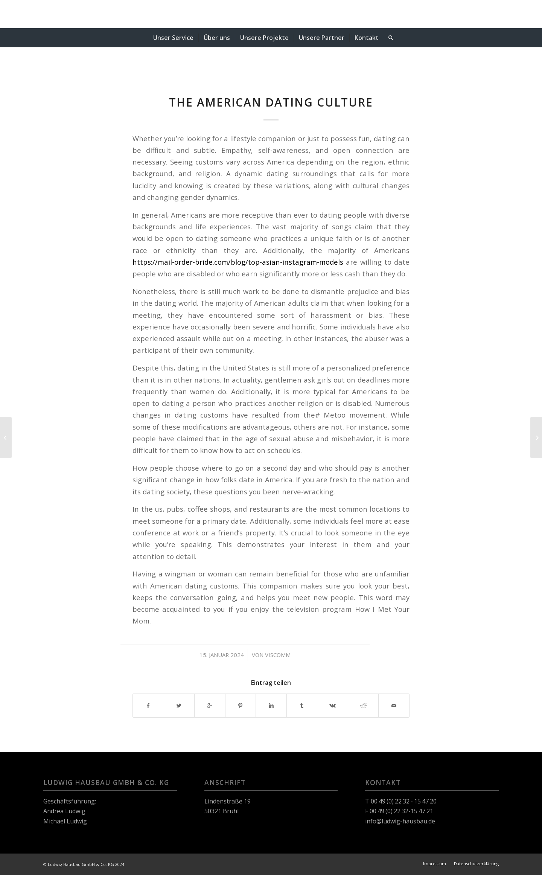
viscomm (278, 655)
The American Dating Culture (271, 102)
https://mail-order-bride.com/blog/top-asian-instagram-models (237, 262)
